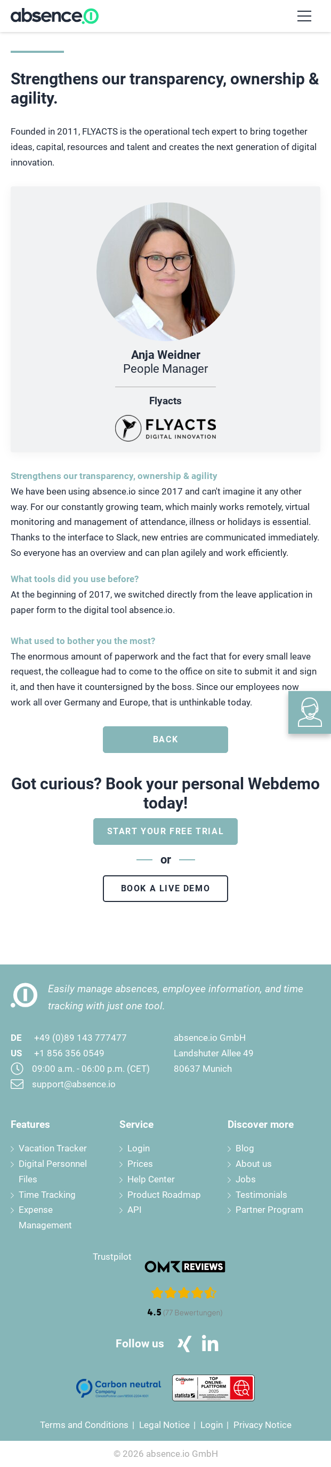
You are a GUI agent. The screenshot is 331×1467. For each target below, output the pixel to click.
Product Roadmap (164, 1194)
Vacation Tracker (53, 1148)
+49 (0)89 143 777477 (80, 1037)
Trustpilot (112, 1256)
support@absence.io (74, 1084)
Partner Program (269, 1209)
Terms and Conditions (84, 1424)
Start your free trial (165, 831)
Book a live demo (166, 888)
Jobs (246, 1179)
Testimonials (261, 1194)
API (134, 1209)
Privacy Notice (262, 1424)
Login (138, 1148)
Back (165, 739)
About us (254, 1163)
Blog (245, 1148)
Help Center (151, 1179)
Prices (140, 1163)
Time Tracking (47, 1194)
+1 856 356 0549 (69, 1053)
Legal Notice (164, 1424)
